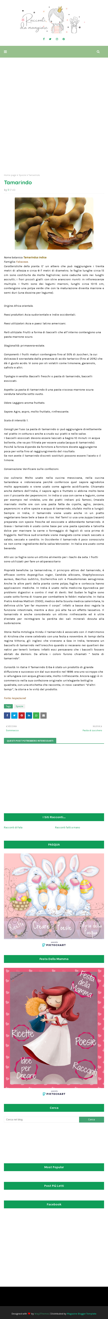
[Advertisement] (54, 140)
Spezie (22, 175)
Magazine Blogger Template (81, 1313)
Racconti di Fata (13, 827)
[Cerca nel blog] (41, 1120)
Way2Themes (41, 1313)
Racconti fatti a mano (67, 827)
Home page (10, 175)
